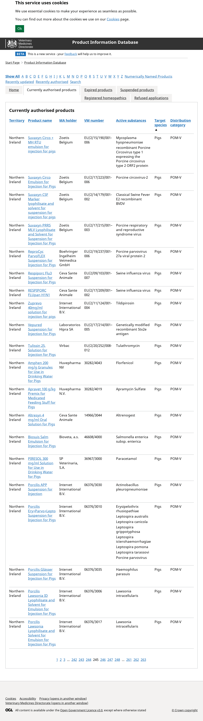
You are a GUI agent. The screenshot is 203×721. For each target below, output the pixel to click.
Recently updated (19, 81)
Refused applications (151, 98)
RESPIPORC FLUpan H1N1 (39, 292)
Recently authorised (52, 81)
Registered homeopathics (105, 98)
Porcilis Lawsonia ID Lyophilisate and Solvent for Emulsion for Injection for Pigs (42, 602)
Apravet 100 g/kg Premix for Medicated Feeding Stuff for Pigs (42, 398)
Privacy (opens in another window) (63, 699)
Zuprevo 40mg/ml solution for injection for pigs (42, 310)
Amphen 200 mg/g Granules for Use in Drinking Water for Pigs (40, 371)
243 (81, 659)
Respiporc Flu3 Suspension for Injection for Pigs (42, 277)
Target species (160, 122)
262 (136, 659)
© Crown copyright (185, 710)
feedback (70, 54)
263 (143, 659)
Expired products (98, 90)
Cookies (113, 19)
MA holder (68, 120)
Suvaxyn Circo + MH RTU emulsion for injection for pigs (42, 144)
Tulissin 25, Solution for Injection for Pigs (42, 350)
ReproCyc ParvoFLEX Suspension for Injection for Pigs (42, 258)
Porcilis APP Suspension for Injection (40, 489)
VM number (94, 120)
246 (103, 659)
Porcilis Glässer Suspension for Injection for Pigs (42, 574)
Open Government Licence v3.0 (81, 710)
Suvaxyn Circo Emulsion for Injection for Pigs (42, 182)
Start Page (12, 63)
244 (88, 659)
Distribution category (180, 122)
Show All (12, 76)
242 (74, 659)
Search (75, 81)
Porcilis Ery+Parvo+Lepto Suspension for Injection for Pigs (42, 513)
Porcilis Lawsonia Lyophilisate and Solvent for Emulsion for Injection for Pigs (42, 633)
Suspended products (137, 90)
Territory (16, 120)
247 (110, 659)
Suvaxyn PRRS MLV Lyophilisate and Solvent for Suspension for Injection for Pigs (42, 234)
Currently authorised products (51, 90)
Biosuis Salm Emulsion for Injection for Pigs (42, 441)
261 (129, 659)
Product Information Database (105, 42)
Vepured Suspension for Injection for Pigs (42, 329)
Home (14, 90)
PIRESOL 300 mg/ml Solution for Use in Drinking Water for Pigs (40, 467)
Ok (19, 28)
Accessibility (28, 699)
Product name (40, 120)
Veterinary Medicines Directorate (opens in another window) (46, 703)
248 (117, 659)
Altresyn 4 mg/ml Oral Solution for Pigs (41, 420)
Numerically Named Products (148, 76)
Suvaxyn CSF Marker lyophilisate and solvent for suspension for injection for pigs (42, 205)
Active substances (131, 120)
